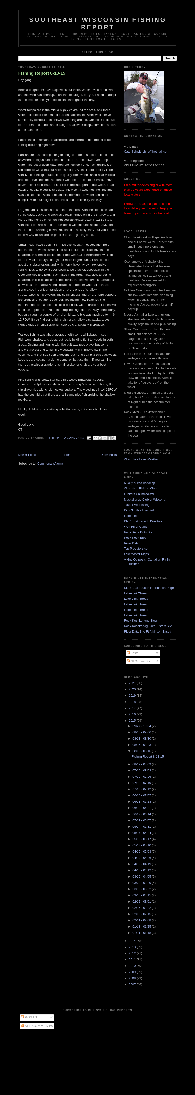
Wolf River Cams (135, 526)
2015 (133, 720)
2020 (133, 689)
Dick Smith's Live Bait (139, 510)
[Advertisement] (98, 1061)
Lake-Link (131, 516)
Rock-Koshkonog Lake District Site (148, 626)
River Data (131, 543)
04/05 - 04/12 (142, 870)
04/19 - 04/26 (142, 858)
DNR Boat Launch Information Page (149, 588)
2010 (133, 965)
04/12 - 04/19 (142, 864)
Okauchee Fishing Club (140, 488)
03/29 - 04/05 (142, 876)
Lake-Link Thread (136, 593)
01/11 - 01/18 (142, 933)
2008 (133, 978)
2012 (133, 953)
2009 (133, 972)
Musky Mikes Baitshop (139, 483)
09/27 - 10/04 (142, 726)
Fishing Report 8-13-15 (41, 73)
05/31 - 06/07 (142, 820)
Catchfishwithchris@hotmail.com (146, 151)
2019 (133, 695)
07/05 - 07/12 (142, 789)
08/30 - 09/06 (142, 732)
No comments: (73, 437)
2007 (133, 984)
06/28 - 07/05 (142, 795)
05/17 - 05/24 (142, 833)
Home (68, 455)
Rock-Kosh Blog (135, 537)
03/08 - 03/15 (142, 895)
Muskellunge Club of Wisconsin (146, 499)
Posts (132, 653)
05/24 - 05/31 (142, 826)
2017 (133, 708)
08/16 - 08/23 (142, 744)
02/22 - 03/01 (142, 901)
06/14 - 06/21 (142, 808)
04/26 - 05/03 (142, 851)
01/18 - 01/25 (142, 926)
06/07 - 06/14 (142, 814)
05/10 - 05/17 (142, 839)
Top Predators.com (137, 548)
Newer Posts (27, 455)
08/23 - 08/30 (142, 738)
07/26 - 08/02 (142, 770)
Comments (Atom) (50, 463)
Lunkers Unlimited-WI (139, 494)
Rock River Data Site (138, 532)
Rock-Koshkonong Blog (140, 620)
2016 (133, 714)
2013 (133, 947)
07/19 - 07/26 (142, 776)
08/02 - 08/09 (142, 764)
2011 (133, 959)
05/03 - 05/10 (142, 845)
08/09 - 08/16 (142, 751)
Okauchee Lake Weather (141, 459)
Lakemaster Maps (136, 554)
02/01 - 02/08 (142, 920)
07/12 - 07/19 (142, 783)
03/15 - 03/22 (142, 889)
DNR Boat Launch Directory (143, 521)
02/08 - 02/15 (142, 914)
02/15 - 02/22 (142, 908)
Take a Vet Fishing (137, 505)
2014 (133, 940)
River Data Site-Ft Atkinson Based (147, 631)
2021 (133, 683)
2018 (133, 701)
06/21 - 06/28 (142, 801)
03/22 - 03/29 (142, 883)
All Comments (138, 661)
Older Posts (109, 455)
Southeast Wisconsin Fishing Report (97, 23)
